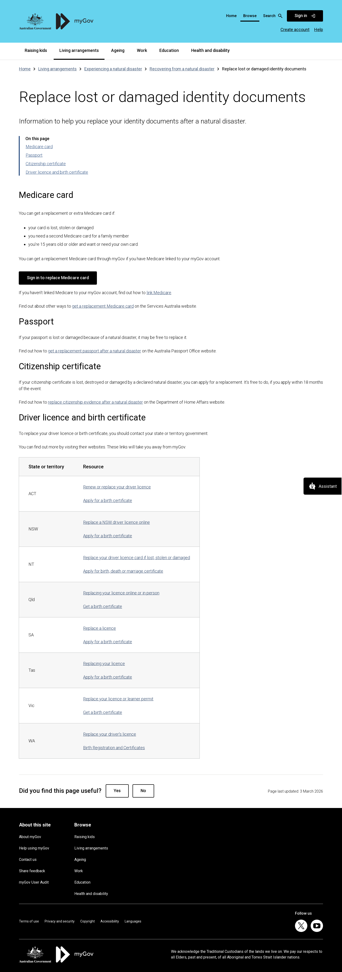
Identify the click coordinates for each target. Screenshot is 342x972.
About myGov (30, 837)
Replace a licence (99, 628)
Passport (34, 155)
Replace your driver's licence (109, 734)
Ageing (117, 50)
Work (142, 50)
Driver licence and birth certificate (57, 172)
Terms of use (29, 921)
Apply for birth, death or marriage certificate (123, 571)
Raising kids (36, 50)
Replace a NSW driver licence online (116, 522)
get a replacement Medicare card (103, 306)
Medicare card (39, 146)
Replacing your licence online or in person (121, 592)
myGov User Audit (34, 882)
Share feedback (32, 871)
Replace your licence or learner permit (118, 698)
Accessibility (109, 921)
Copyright (87, 921)
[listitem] (301, 926)
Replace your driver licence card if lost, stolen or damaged (136, 557)
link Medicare (159, 292)
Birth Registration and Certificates (114, 747)
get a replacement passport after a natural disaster (94, 350)
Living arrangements (79, 50)
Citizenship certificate (46, 163)
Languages (133, 921)
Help (318, 29)
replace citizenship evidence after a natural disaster (95, 402)
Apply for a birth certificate (107, 500)
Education (169, 50)
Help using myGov (34, 848)
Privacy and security (60, 921)
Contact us (28, 859)
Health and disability (210, 50)
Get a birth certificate (102, 606)
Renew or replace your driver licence (117, 486)
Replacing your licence (104, 663)
